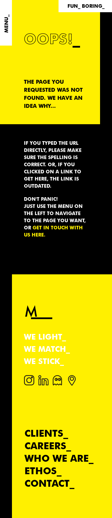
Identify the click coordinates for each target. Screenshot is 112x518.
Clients (43, 433)
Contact (47, 483)
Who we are (56, 458)
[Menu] (6, 23)
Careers (45, 446)
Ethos (40, 471)
